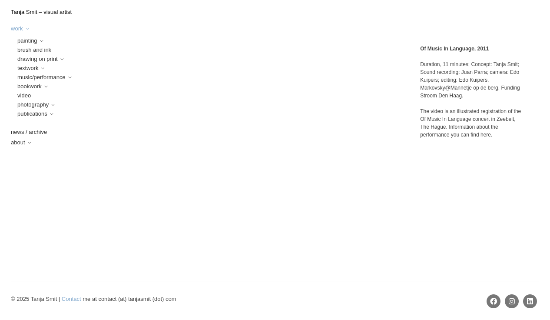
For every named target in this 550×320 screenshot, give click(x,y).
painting (27, 40)
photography (33, 104)
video (24, 95)
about (18, 142)
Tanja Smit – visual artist (41, 12)
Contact (71, 299)
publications (32, 113)
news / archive (29, 132)
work (17, 28)
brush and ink (34, 50)
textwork (27, 68)
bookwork (29, 86)
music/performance (41, 77)
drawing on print (37, 59)
